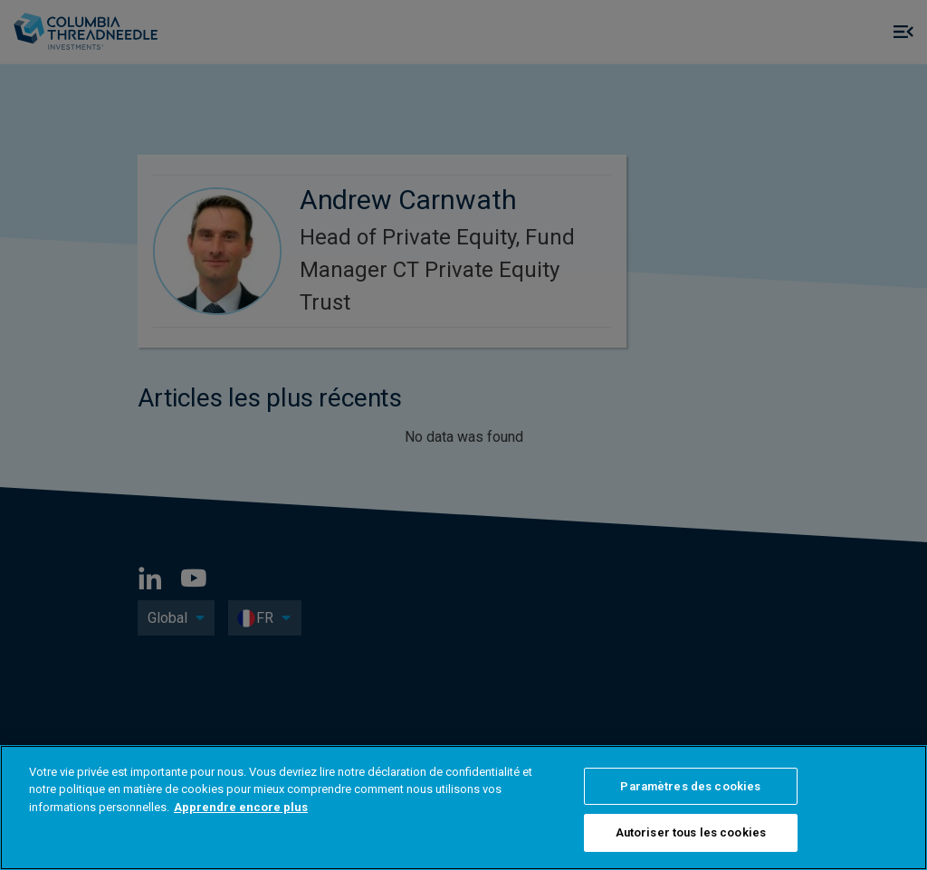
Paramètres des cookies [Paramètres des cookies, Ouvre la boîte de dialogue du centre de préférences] (690, 786)
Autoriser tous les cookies (691, 832)
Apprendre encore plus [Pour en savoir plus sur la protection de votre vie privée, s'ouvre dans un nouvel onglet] (241, 807)
